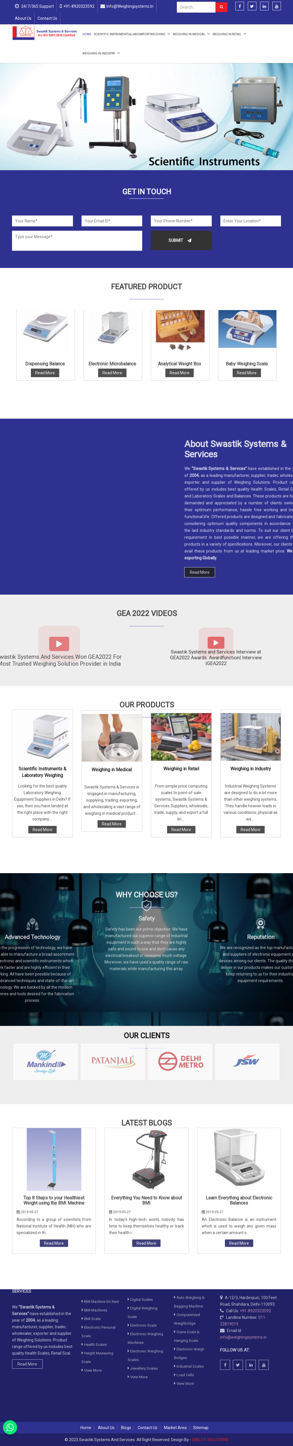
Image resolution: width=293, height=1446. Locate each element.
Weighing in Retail (229, 34)
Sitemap (201, 1427)
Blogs (126, 1427)
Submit (180, 240)
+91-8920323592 (78, 6)
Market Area (175, 1427)
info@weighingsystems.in (129, 6)
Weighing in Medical (191, 34)
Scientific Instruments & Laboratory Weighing (132, 34)
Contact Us (47, 18)
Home (86, 34)
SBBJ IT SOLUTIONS (210, 1439)
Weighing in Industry (101, 53)
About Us (23, 18)
